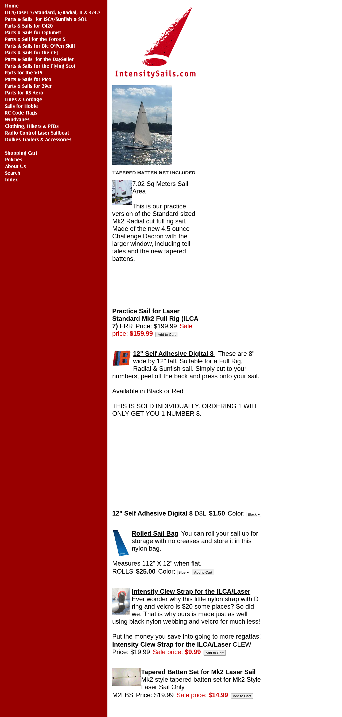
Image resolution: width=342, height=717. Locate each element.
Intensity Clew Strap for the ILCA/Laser (191, 591)
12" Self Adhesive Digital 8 (174, 353)
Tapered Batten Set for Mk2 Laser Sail (198, 672)
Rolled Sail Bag (155, 533)
